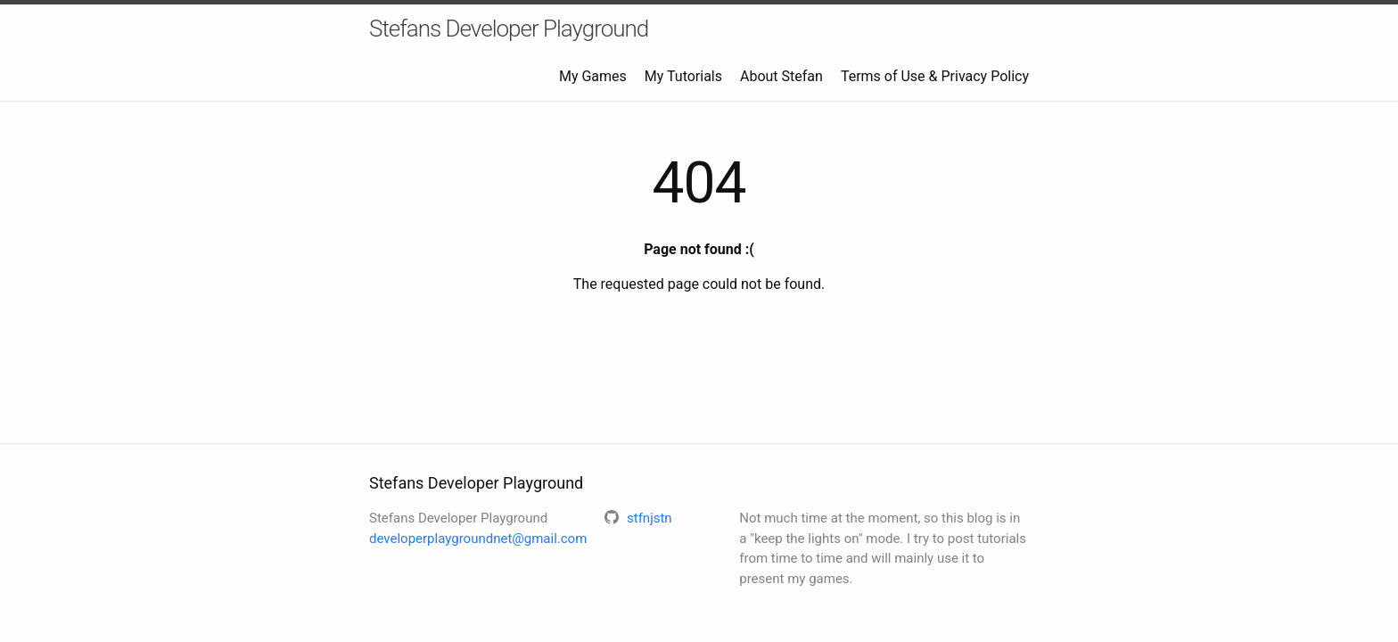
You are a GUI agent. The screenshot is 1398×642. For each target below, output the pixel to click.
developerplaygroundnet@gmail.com (478, 539)
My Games (593, 76)
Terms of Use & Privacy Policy (935, 76)
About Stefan (781, 76)
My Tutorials (683, 76)
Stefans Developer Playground (508, 28)
